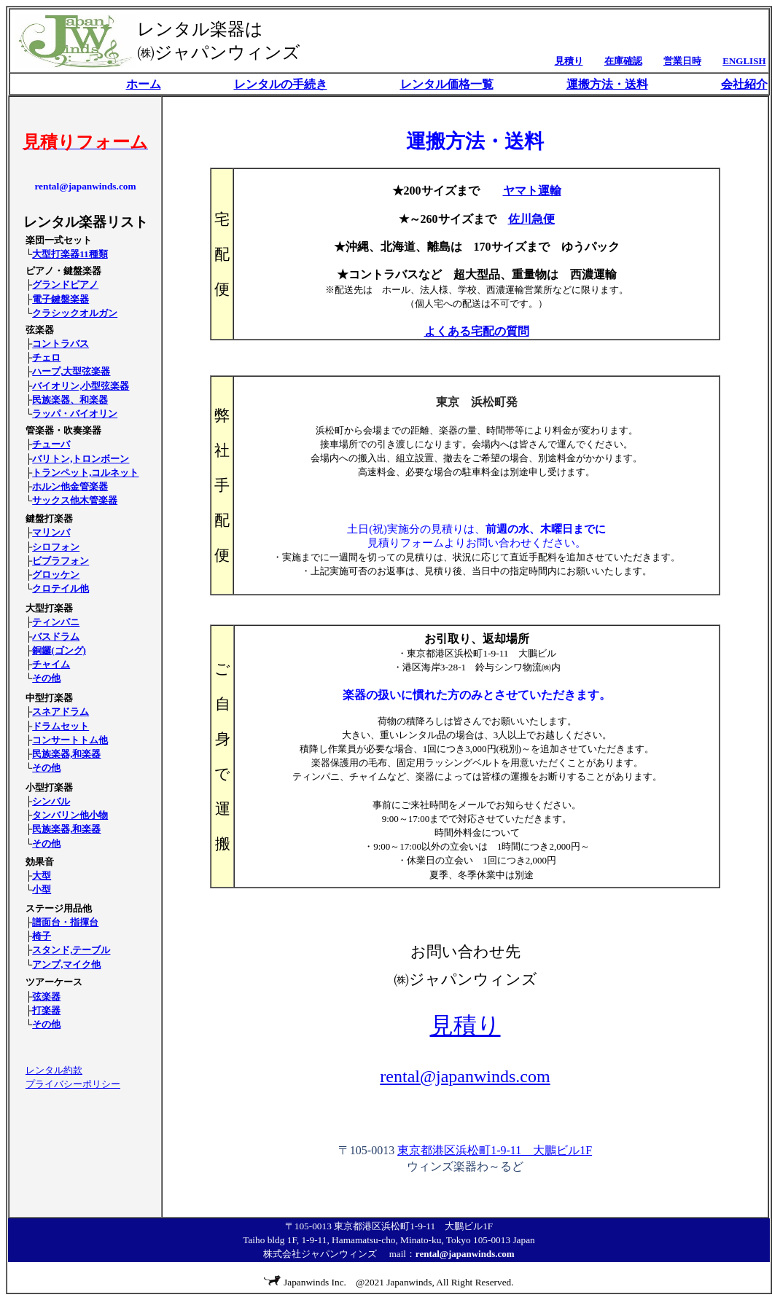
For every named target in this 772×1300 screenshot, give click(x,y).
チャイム (51, 664)
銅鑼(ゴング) (59, 650)
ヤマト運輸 (532, 190)
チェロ (46, 357)
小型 (41, 889)
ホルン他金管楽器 (70, 486)
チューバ (51, 444)
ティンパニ (55, 621)
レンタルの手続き (280, 84)
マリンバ (51, 532)
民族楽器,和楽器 (66, 753)
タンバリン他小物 (70, 815)
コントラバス (60, 343)
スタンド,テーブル (71, 949)
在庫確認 (623, 60)
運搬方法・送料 (607, 84)
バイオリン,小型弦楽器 (80, 385)
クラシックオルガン (74, 313)
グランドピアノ (65, 284)
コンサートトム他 (70, 740)
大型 (41, 875)
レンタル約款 (54, 1070)
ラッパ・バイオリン (74, 413)
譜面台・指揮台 (65, 922)
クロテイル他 (60, 588)
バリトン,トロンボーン (80, 458)
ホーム (143, 84)
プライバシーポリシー (73, 1083)
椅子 (41, 936)
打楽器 (46, 1010)
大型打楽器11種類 (69, 253)
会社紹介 (744, 84)
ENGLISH (743, 60)
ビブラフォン (60, 560)
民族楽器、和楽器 (70, 399)
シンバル (51, 801)
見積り (465, 1025)
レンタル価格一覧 (447, 84)
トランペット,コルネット (85, 472)
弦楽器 (46, 996)
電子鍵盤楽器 (60, 299)
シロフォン (55, 546)
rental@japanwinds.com (465, 1076)
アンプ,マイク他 (66, 964)
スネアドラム (60, 711)
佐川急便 (531, 219)
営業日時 (682, 60)
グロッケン (55, 574)
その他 (46, 678)
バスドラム (55, 636)
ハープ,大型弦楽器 (71, 371)
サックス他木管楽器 (74, 500)
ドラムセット (60, 726)
